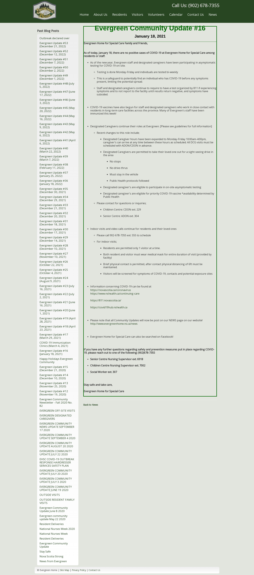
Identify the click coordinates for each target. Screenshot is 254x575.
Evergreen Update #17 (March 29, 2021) (54, 336)
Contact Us (195, 14)
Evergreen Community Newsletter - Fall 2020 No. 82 (56, 402)
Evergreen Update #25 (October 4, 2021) (54, 271)
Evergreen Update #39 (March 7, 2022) (54, 157)
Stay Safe (45, 551)
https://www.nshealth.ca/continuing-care (114, 293)
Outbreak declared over (54, 38)
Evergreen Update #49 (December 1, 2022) (54, 77)
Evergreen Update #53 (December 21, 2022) (54, 44)
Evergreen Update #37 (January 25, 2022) (54, 174)
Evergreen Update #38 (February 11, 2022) (54, 166)
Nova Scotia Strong (51, 556)
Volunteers (156, 14)
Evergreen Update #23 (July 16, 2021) (57, 287)
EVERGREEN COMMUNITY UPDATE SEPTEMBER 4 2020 (57, 436)
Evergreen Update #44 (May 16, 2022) (57, 117)
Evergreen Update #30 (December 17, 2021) (54, 230)
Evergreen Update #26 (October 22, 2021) (54, 263)
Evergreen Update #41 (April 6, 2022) (58, 141)
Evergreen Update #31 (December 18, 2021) (54, 222)
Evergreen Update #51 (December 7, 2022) (54, 60)
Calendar (176, 14)
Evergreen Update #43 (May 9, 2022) (57, 125)
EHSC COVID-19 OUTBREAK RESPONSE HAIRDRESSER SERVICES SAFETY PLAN (57, 462)
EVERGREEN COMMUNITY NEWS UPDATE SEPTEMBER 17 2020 (57, 427)
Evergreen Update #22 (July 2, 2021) (57, 295)
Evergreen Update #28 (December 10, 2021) (54, 247)
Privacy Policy (79, 570)
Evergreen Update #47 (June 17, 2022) (57, 93)
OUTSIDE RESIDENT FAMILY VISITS (57, 501)
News (213, 14)
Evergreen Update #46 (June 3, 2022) (57, 101)
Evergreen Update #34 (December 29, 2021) (54, 198)
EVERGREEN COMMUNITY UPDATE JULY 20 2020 (56, 472)
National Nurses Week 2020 (57, 529)
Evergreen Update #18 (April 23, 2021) (58, 328)
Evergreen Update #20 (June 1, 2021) (57, 311)
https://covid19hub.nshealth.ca (108, 307)
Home (84, 14)
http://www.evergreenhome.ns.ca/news (114, 323)
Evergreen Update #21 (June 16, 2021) (57, 303)
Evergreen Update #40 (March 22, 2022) (54, 149)
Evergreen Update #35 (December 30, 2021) (54, 190)
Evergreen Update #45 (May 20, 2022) (57, 109)
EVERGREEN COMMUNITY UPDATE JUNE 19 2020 (56, 488)
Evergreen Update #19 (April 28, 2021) (58, 319)
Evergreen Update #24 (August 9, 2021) (54, 279)
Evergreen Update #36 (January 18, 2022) (54, 182)
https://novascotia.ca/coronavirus (110, 290)
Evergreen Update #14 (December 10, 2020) (54, 376)
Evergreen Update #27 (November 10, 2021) (54, 255)
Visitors (137, 14)
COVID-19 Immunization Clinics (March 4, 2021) (55, 344)
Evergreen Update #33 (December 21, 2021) (54, 206)
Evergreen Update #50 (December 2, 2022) (54, 68)
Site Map (64, 570)
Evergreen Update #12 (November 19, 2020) (54, 392)
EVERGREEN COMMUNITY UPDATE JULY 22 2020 (56, 452)
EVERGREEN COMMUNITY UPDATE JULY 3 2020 (56, 480)
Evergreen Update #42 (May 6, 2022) (57, 133)
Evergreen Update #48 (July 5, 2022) (57, 85)
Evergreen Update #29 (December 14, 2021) (54, 238)
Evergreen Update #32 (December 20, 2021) (54, 214)
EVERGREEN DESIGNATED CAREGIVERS (56, 417)
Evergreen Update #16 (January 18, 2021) (54, 352)
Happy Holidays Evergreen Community (56, 360)
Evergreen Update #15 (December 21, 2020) (54, 368)
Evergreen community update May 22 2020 (53, 517)
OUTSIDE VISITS (50, 495)
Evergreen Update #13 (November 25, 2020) (54, 384)
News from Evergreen (53, 561)
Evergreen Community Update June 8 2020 (54, 509)
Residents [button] (119, 14)
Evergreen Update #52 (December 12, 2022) (54, 52)
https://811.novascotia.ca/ (105, 300)
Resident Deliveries (52, 524)
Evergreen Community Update (54, 544)
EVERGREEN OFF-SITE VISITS (57, 410)
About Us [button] (100, 14)
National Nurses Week (54, 533)
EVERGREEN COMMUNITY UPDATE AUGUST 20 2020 (56, 444)
